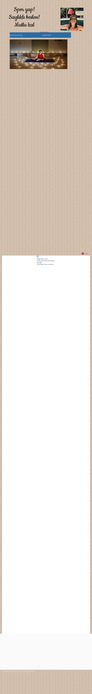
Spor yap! (24, 9)
